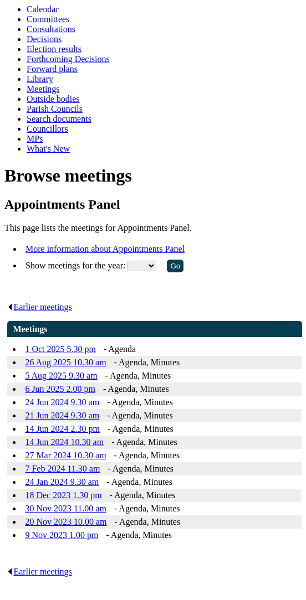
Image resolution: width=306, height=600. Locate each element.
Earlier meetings (39, 307)
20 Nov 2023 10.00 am (65, 521)
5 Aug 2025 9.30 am (61, 375)
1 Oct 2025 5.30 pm (60, 349)
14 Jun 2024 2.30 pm (62, 428)
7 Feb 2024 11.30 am (62, 468)
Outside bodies (53, 99)
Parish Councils (55, 108)
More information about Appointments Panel (105, 249)
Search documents (59, 118)
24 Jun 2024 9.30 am (62, 402)
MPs (35, 138)
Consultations (51, 29)
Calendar (43, 9)
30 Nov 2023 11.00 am (65, 508)
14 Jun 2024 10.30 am (64, 442)
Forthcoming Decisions (68, 59)
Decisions (44, 39)
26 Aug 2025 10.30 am (65, 362)
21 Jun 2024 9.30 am (62, 415)
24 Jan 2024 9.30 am (62, 482)
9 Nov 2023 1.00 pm (61, 535)
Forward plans (52, 69)
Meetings (43, 89)
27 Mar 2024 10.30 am (65, 455)
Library (40, 79)
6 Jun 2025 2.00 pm (60, 389)
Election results (54, 49)
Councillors (47, 128)
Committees (48, 19)
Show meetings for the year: (77, 265)
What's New (48, 148)
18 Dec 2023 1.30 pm (63, 495)
